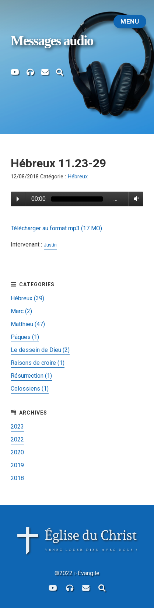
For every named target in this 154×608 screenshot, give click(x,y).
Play (18, 199)
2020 (17, 452)
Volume (135, 199)
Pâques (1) (25, 336)
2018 (17, 478)
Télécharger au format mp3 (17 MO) (56, 228)
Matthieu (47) (28, 324)
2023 (17, 426)
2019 (17, 465)
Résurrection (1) (31, 375)
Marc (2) (21, 311)
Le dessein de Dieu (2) (40, 349)
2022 (17, 439)
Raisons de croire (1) (37, 362)
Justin (50, 245)
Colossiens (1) (30, 388)
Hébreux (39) (27, 298)
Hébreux (78, 177)
